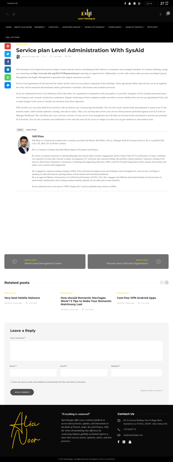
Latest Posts (31, 130)
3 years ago (34, 57)
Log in (149, 3)
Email (63, 366)
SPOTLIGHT (152, 27)
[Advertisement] (92, 216)
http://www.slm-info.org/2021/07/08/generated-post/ (57, 73)
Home (8, 27)
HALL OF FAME (12, 37)
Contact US (12, 3)
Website (115, 366)
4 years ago (17, 303)
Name (13, 366)
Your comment (17, 338)
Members (39, 27)
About (20, 130)
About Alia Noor (23, 27)
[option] (30, 296)
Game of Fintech (134, 27)
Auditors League (71, 27)
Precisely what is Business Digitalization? (127, 263)
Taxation (53, 27)
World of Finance (94, 27)
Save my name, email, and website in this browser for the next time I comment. (49, 382)
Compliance (114, 27)
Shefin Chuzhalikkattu (107, 459)
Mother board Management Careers (43, 263)
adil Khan (25, 57)
